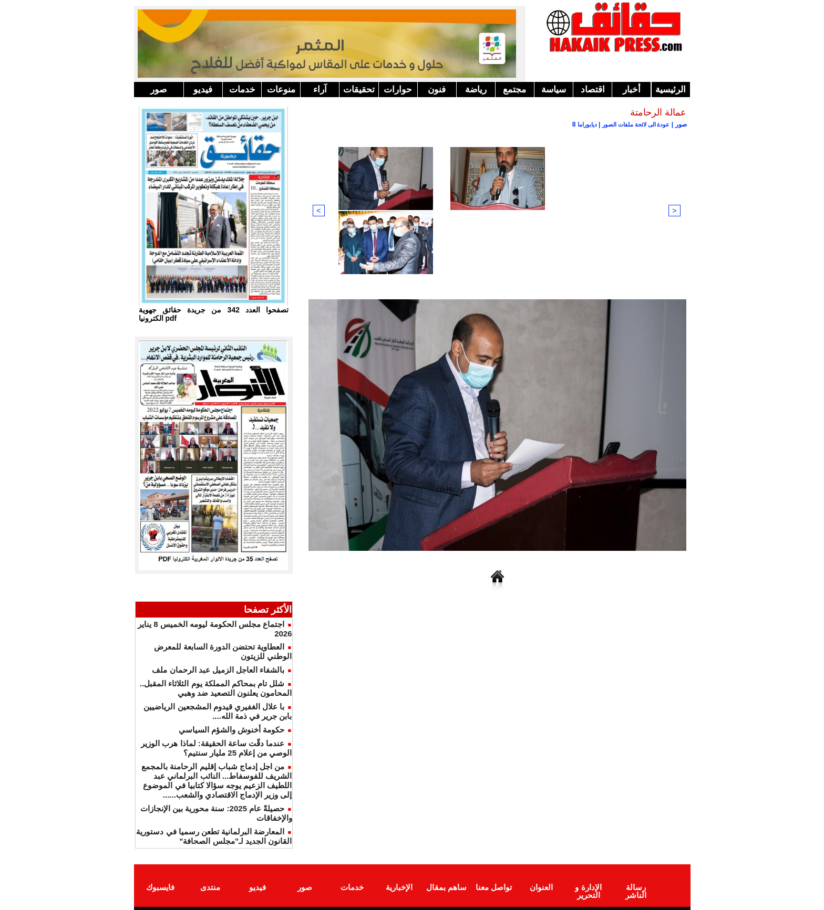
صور (158, 90)
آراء (320, 90)
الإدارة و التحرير (588, 889)
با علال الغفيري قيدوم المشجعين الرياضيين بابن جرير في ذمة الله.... (217, 711)
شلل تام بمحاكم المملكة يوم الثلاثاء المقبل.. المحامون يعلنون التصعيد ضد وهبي (216, 688)
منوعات (281, 90)
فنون (437, 90)
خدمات (242, 90)
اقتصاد (593, 90)
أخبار (632, 90)
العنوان (541, 885)
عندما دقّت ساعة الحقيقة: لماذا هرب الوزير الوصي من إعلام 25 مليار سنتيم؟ (216, 748)
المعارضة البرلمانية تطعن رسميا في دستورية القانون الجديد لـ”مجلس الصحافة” (214, 836)
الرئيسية (670, 90)
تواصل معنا (494, 885)
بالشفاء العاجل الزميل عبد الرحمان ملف (218, 669)
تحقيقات (359, 90)
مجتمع (514, 90)
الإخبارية (399, 885)
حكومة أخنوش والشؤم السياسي (232, 729)
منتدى (210, 885)
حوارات (398, 90)
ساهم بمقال (446, 885)
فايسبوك (160, 885)
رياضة (476, 90)
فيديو (202, 90)
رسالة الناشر (635, 885)
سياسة (553, 90)
